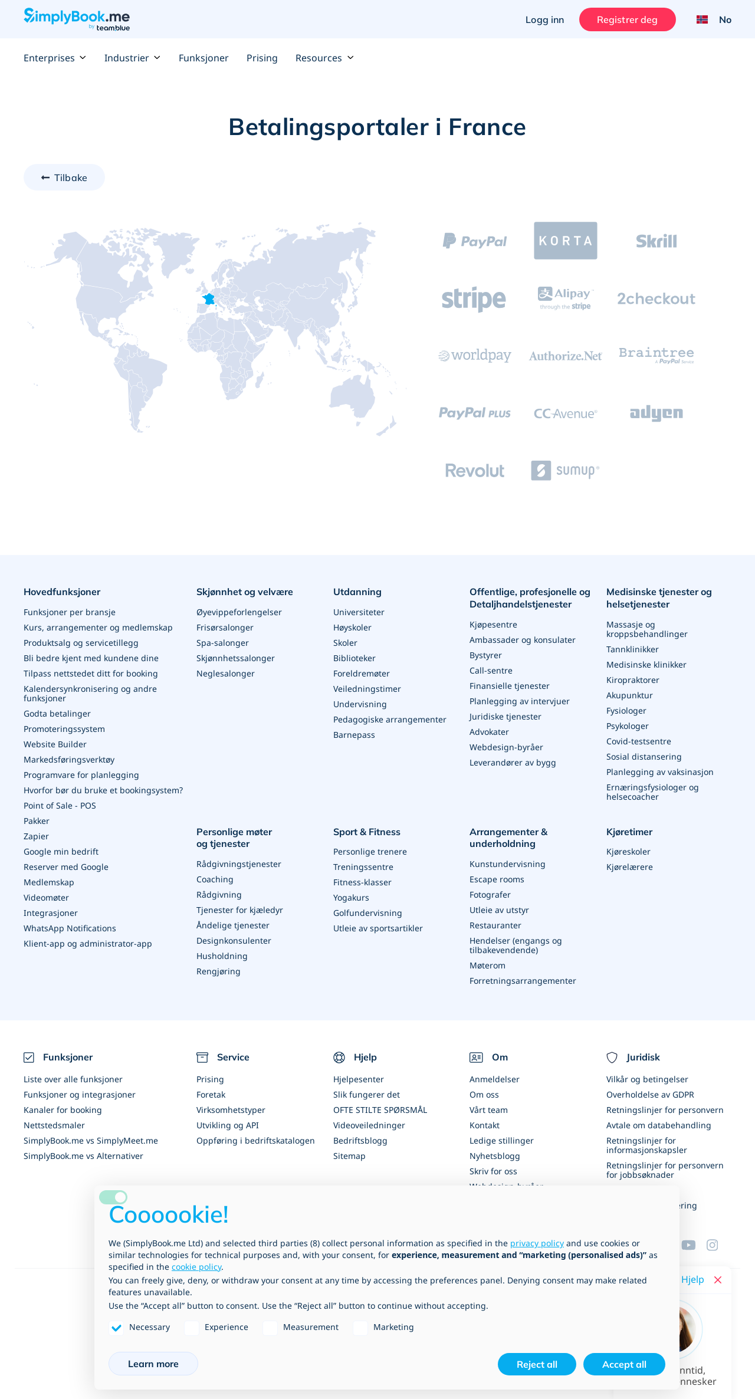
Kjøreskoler (628, 851)
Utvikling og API (227, 1125)
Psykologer (627, 725)
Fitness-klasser (362, 882)
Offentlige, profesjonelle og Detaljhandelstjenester (530, 598)
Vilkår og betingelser (647, 1079)
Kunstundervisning (508, 863)
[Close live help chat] (718, 1280)
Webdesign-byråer (506, 747)
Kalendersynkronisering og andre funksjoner (90, 693)
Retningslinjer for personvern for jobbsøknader (665, 1170)
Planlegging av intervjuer (520, 701)
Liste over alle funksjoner (73, 1079)
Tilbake (70, 177)
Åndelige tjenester (233, 925)
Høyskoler (352, 627)
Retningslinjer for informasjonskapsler (646, 1145)
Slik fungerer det (366, 1094)
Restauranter (495, 925)
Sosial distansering (644, 756)
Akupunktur (629, 695)
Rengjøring (218, 971)
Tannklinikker (632, 649)
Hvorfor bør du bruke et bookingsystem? (103, 790)
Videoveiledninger (369, 1125)
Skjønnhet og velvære (244, 591)
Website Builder (55, 744)
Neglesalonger (225, 673)
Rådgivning (219, 894)
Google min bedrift (61, 851)
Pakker (37, 820)
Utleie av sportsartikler (378, 928)
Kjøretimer (629, 832)
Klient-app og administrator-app (88, 943)
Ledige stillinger (502, 1140)
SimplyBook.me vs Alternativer (83, 1155)
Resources (325, 57)
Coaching (215, 879)
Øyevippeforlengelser (239, 612)
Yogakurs (351, 897)
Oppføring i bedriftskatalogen (255, 1140)
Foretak (210, 1094)
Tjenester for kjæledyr (239, 909)
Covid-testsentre (638, 741)
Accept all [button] (624, 1364)
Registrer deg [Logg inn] (627, 19)
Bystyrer (486, 655)
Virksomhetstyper (230, 1109)
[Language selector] (709, 19)
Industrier (132, 57)
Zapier (36, 836)
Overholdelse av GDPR (650, 1094)
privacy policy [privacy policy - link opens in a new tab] (537, 1243)
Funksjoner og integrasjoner (80, 1094)
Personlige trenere (370, 851)
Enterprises (55, 57)
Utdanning (357, 591)
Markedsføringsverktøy (69, 759)
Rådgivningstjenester (238, 863)
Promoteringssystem (64, 728)
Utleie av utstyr (499, 909)
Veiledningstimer (367, 688)
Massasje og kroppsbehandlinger (647, 629)
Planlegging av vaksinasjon (660, 771)
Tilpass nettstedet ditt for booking (91, 673)
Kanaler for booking (63, 1109)
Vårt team (489, 1109)
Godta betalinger (57, 713)
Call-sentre (491, 670)
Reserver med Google (66, 866)
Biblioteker (354, 658)
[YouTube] (693, 1245)
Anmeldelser (495, 1079)
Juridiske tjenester (505, 716)
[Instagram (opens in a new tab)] (719, 1245)
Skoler (345, 642)
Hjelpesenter (358, 1079)
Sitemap (349, 1155)
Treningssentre (363, 866)
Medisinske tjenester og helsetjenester (659, 598)
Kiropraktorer (632, 679)
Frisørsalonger (225, 627)
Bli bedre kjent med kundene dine (91, 658)
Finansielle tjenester (510, 685)
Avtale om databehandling (658, 1125)
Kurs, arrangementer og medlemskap (98, 627)
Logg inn (545, 19)
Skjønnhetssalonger (235, 658)
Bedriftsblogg (360, 1140)
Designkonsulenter (233, 940)
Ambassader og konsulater (523, 639)
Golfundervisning (367, 912)
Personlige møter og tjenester (234, 838)
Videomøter (46, 897)
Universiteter (359, 612)
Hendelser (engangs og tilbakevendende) (516, 945)
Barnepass (354, 734)
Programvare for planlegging (81, 774)
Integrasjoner (51, 912)
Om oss (484, 1094)
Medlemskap (49, 882)
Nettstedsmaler (54, 1125)
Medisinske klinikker (646, 664)
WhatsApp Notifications (70, 928)
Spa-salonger (222, 642)
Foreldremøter (361, 673)
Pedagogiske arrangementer (390, 719)
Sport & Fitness (367, 832)
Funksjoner (204, 57)
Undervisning (360, 704)
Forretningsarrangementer (523, 980)
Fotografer (490, 894)
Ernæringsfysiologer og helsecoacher (652, 791)
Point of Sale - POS (60, 805)
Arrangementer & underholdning (508, 838)
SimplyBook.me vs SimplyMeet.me (91, 1140)
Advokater (489, 731)
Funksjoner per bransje (70, 612)
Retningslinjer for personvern (665, 1109)
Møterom (487, 965)
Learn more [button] (153, 1364)
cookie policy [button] (196, 1266)
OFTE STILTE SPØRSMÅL (380, 1109)
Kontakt (485, 1125)
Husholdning (222, 955)
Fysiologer (626, 710)
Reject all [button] (537, 1364)
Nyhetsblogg (495, 1155)
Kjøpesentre (493, 624)
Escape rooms (497, 879)
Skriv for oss (493, 1171)
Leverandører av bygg (513, 762)
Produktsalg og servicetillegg (81, 642)
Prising (262, 57)
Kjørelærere (629, 866)
